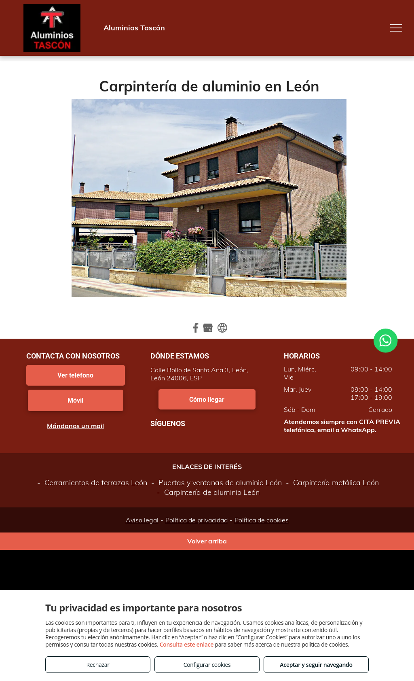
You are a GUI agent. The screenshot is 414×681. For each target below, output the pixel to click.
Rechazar (97, 664)
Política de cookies (261, 520)
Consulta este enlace (186, 644)
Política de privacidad (196, 520)
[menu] (396, 27)
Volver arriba (207, 541)
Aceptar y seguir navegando (316, 664)
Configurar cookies (207, 664)
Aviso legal (142, 520)
